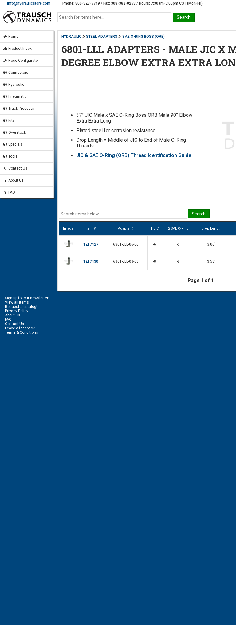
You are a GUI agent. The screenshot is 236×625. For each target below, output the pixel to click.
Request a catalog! (21, 307)
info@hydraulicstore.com (28, 3)
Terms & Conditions (21, 332)
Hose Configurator (21, 60)
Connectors (15, 72)
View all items (17, 302)
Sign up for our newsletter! (27, 298)
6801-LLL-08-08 (126, 261)
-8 (154, 261)
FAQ (9, 192)
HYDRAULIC (71, 36)
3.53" (211, 261)
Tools (10, 156)
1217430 (90, 261)
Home (10, 36)
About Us (13, 180)
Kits (9, 120)
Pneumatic (15, 96)
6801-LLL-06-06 (126, 244)
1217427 (90, 244)
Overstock (14, 132)
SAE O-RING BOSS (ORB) (143, 36)
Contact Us (15, 168)
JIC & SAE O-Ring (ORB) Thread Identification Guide (133, 155)
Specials (13, 144)
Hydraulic (13, 84)
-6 (154, 244)
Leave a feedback (20, 328)
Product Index (17, 48)
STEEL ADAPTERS (101, 36)
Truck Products (18, 108)
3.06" (211, 244)
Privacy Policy (16, 311)
